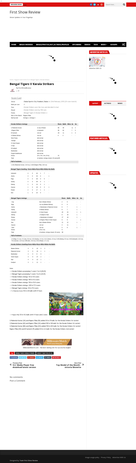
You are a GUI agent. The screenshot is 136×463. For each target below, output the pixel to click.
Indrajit (13, 140)
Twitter (23, 357)
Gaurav (13, 187)
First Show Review (25, 12)
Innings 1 (26, 118)
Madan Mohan (47, 202)
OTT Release (29, 50)
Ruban (44, 128)
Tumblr (48, 357)
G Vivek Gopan (15, 143)
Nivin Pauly (14, 138)
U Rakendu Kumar (16, 128)
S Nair (13, 146)
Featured (15, 50)
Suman (13, 220)
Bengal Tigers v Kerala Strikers (25, 353)
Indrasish (41, 130)
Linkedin (40, 357)
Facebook (14, 357)
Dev (12, 192)
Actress (107, 103)
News (103, 44)
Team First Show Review (28, 460)
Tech (96, 44)
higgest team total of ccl (22, 80)
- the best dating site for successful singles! (55, 347)
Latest (95, 103)
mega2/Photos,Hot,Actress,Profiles (52, 44)
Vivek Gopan (44, 212)
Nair (47, 214)
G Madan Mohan (16, 135)
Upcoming (76, 44)
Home (13, 44)
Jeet (13, 227)
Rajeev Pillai (27, 115)
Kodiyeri (42, 214)
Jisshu (13, 176)
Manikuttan (14, 151)
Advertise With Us (119, 457)
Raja (12, 179)
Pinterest (57, 357)
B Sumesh (14, 133)
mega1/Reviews (26, 44)
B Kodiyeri (14, 148)
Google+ (32, 357)
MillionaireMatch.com (31, 347)
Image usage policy (92, 457)
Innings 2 (32, 118)
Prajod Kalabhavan (16, 153)
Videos (87, 44)
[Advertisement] (87, 24)
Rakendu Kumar (19, 165)
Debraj (13, 184)
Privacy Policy (106, 457)
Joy (40, 128)
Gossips (113, 44)
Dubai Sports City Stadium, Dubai (36, 101)
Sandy (13, 181)
